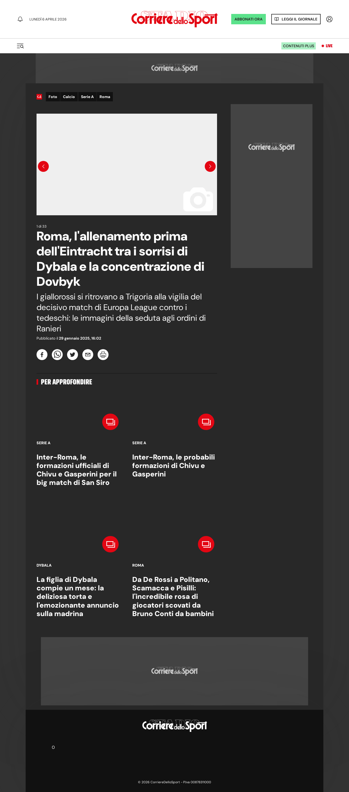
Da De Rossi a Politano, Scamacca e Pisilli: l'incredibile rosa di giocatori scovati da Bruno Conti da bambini (173, 596)
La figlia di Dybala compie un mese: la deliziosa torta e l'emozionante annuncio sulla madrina (78, 596)
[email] (87, 354)
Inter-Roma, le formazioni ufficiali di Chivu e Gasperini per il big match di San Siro (77, 469)
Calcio (69, 96)
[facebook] (42, 354)
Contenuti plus (298, 46)
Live (329, 46)
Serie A (87, 96)
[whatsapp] (57, 354)
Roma (105, 96)
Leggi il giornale (299, 19)
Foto (53, 96)
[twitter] (72, 354)
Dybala (44, 565)
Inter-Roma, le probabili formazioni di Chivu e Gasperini (173, 465)
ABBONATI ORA (248, 19)
